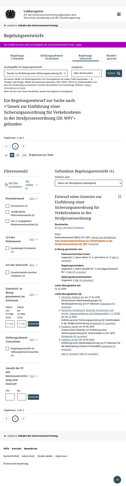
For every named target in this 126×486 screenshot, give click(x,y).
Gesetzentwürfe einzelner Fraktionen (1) (24, 274)
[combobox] (87, 73)
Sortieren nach (62, 177)
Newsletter (30, 448)
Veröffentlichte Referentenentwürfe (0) (22, 214)
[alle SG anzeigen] (83, 280)
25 (12, 155)
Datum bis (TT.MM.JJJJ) (21, 312)
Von (8, 390)
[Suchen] (114, 73)
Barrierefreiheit (11, 456)
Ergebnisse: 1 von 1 (14, 138)
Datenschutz (28, 456)
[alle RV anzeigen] (77, 272)
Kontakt (16, 448)
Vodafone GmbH (69, 326)
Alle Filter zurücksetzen (13, 185)
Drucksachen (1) (19, 206)
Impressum (61, 456)
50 (18, 155)
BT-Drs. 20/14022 (64, 227)
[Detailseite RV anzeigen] (103, 323)
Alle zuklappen (32, 184)
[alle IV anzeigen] (70, 354)
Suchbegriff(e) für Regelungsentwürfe (23, 67)
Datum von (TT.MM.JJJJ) (10, 312)
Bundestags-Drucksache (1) (23, 250)
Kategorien (77, 67)
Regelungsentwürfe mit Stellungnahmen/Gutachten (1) (25, 352)
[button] (119, 14)
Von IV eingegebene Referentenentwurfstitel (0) (24, 223)
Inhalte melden (45, 456)
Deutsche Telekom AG (72, 297)
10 (7, 155)
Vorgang (78, 227)
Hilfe (6, 448)
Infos (78, 44)
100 (24, 155)
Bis (18, 390)
